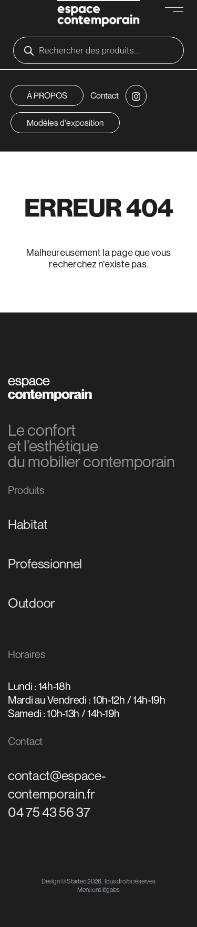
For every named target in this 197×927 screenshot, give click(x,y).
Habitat (28, 524)
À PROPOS (47, 95)
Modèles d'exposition (65, 122)
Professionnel (45, 564)
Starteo (76, 881)
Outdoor (31, 603)
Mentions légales (98, 889)
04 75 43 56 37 (49, 812)
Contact (104, 95)
